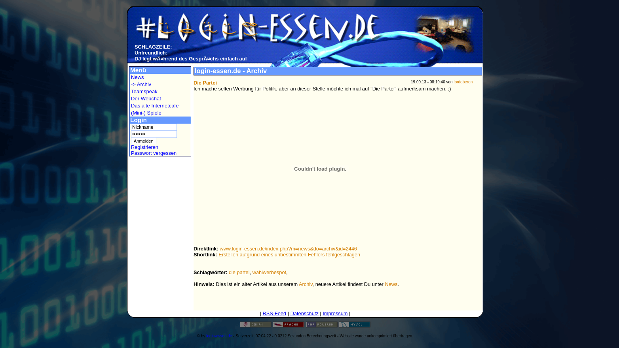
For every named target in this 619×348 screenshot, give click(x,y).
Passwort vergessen (154, 153)
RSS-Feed (274, 313)
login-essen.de (219, 336)
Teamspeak (144, 91)
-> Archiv (141, 84)
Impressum (335, 313)
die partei (239, 272)
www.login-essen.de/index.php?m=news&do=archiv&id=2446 (288, 249)
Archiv (306, 284)
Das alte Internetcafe (154, 106)
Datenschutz (305, 313)
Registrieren (144, 147)
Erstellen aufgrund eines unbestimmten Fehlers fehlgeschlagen (289, 255)
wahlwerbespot (269, 272)
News (137, 77)
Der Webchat (146, 99)
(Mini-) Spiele (146, 113)
